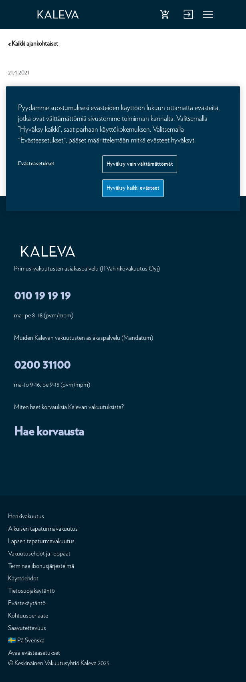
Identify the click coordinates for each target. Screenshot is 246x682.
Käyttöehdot (23, 578)
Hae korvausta (49, 431)
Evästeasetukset (36, 163)
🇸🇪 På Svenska (26, 640)
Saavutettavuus (27, 628)
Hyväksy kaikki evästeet (133, 188)
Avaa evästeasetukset (34, 652)
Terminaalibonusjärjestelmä (41, 566)
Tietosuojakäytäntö (31, 590)
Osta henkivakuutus (166, 16)
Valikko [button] (208, 16)
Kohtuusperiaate (28, 615)
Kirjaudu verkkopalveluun (187, 16)
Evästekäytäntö (27, 603)
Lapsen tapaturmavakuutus (41, 541)
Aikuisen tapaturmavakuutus (43, 528)
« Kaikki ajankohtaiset (33, 43)
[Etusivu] (62, 14)
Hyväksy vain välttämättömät (140, 164)
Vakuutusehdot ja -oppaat (39, 553)
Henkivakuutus (26, 516)
